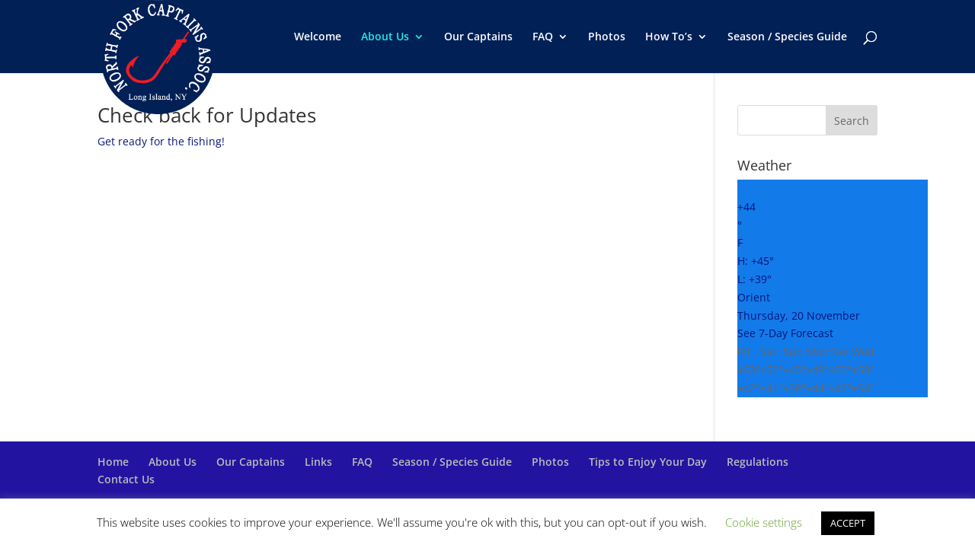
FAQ (542, 37)
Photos (606, 37)
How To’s (668, 37)
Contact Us (126, 479)
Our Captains (478, 37)
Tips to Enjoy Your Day (648, 461)
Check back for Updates (207, 115)
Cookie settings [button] (763, 522)
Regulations (757, 461)
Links (318, 461)
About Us (385, 37)
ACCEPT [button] (847, 523)
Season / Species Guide (787, 37)
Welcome (317, 37)
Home (113, 461)
